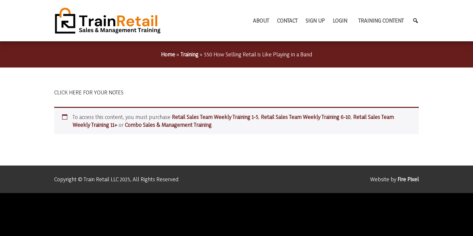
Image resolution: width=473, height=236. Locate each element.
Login (340, 20)
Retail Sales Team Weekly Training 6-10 (305, 116)
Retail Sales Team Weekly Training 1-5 (215, 116)
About (261, 20)
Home (168, 54)
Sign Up (315, 20)
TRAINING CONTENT (381, 20)
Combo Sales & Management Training (168, 124)
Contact (287, 20)
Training (189, 54)
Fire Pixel (408, 179)
